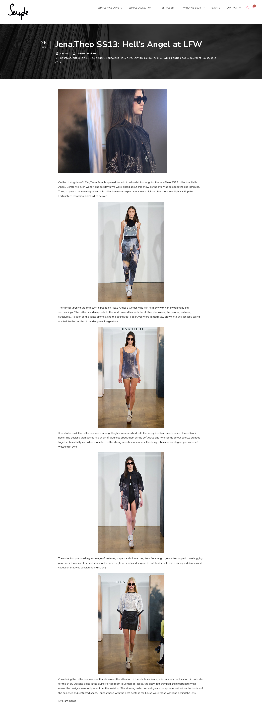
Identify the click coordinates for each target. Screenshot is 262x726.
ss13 (58, 61)
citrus (77, 57)
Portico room (181, 57)
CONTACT (231, 8)
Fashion (92, 54)
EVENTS (214, 8)
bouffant (66, 57)
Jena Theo (128, 57)
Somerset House (201, 57)
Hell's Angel (97, 57)
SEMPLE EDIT (166, 8)
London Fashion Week (159, 57)
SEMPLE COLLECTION (136, 8)
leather (140, 57)
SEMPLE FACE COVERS (104, 8)
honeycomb (113, 57)
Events (82, 54)
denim (85, 57)
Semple (64, 54)
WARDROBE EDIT (190, 8)
